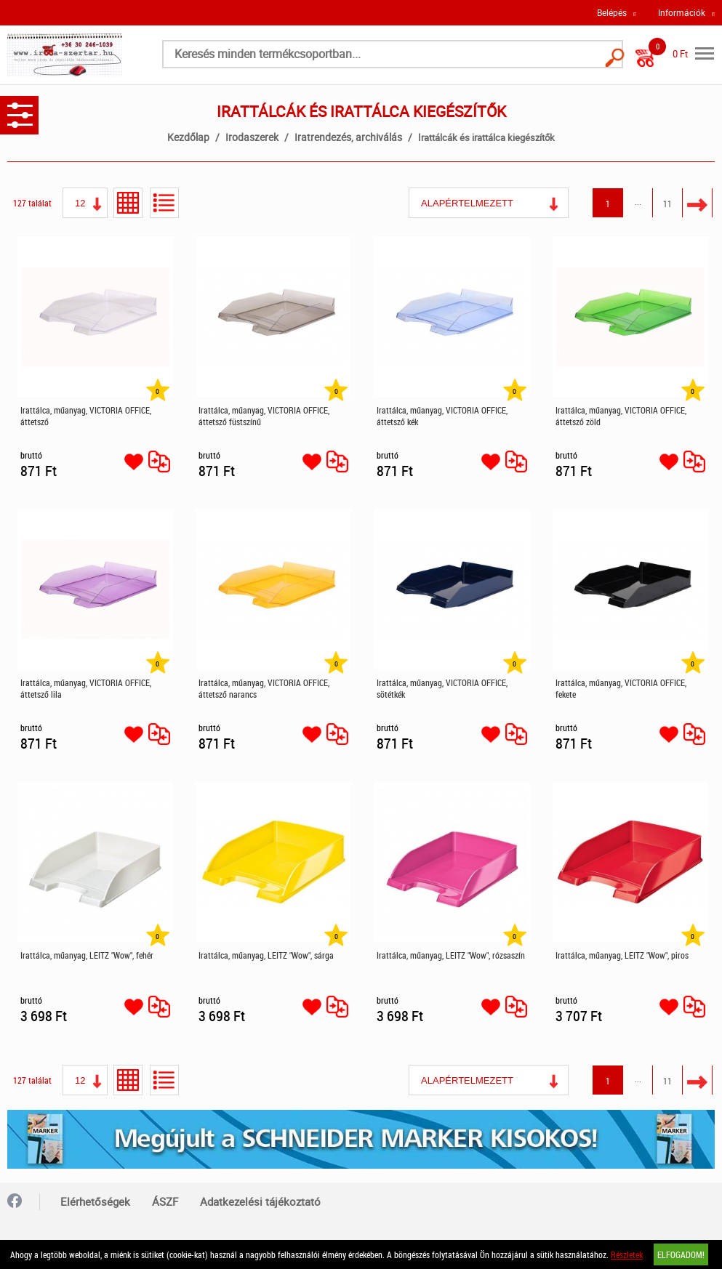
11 (667, 203)
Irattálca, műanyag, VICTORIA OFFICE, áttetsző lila (85, 688)
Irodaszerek (251, 137)
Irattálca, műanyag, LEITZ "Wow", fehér (86, 955)
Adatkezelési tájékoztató (260, 1201)
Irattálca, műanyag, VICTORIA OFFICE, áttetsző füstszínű (263, 415)
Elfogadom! (681, 1254)
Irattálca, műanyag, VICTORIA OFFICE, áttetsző (85, 415)
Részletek (627, 1254)
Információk (681, 12)
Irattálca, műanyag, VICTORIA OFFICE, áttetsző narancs (263, 688)
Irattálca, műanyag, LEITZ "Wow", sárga (266, 955)
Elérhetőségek (95, 1201)
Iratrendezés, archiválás (348, 137)
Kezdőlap (188, 137)
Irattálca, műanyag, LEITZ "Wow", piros (622, 955)
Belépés (612, 12)
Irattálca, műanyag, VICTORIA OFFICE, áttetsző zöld (620, 415)
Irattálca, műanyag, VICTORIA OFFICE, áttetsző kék (442, 415)
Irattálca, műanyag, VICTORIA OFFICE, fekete (620, 688)
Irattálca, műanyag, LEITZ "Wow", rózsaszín (451, 955)
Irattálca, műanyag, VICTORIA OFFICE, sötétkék (442, 688)
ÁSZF (165, 1201)
